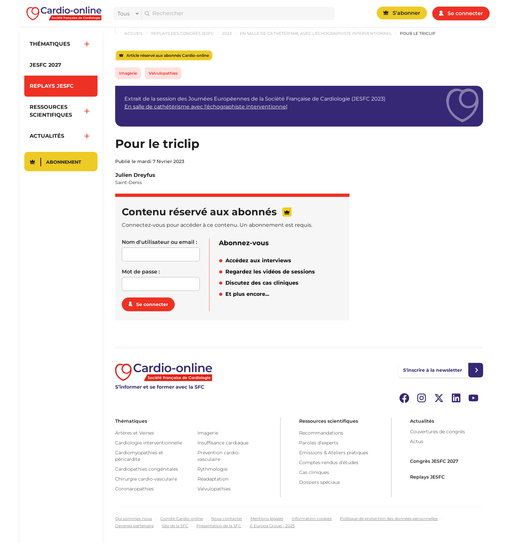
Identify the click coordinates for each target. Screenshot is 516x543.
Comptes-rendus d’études (328, 462)
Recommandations (321, 433)
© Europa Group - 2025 (272, 525)
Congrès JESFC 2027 (434, 461)
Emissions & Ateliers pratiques (333, 453)
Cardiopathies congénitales (146, 469)
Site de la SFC (175, 525)
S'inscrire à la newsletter (432, 370)
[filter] (127, 13)
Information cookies (312, 518)
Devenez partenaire (134, 525)
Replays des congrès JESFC (182, 33)
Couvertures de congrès (437, 432)
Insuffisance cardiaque (222, 443)
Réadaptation (212, 479)
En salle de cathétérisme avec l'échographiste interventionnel (316, 33)
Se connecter (152, 304)
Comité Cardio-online (181, 518)
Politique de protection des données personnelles (389, 518)
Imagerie (128, 73)
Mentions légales (266, 518)
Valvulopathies (163, 73)
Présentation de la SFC (218, 525)
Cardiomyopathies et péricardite (139, 456)
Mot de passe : (141, 272)
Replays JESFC (427, 477)
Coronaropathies (134, 489)
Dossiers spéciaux (319, 482)
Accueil (133, 33)
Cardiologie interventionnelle (148, 443)
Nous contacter (226, 518)
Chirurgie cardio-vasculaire (146, 479)
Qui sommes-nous (133, 518)
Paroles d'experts (318, 443)
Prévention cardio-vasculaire (218, 456)
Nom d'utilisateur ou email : (159, 242)
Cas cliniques (314, 472)
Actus (416, 441)
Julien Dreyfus (135, 175)
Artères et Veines (134, 433)
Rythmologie (212, 469)
